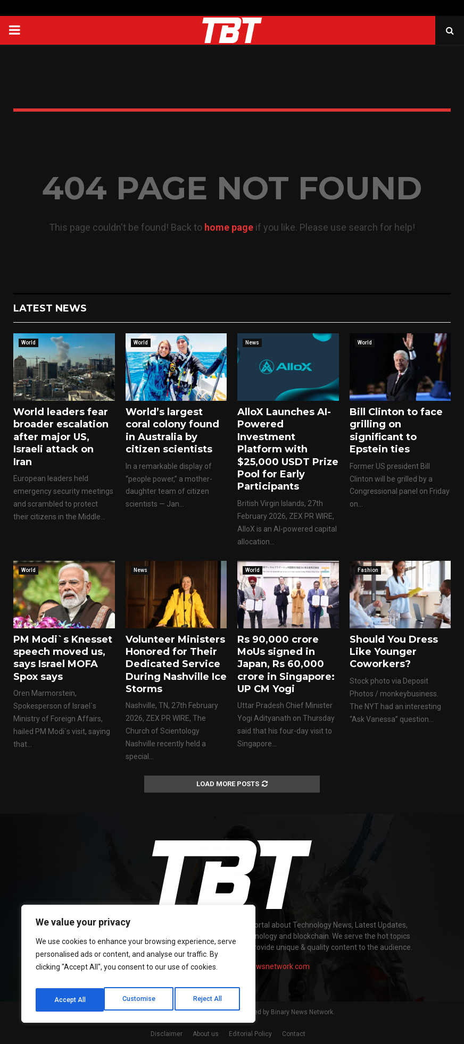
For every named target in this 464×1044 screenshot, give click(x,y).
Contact (293, 1034)
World (28, 343)
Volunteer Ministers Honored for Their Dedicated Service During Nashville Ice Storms (176, 664)
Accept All (208, 1000)
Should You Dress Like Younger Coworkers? (394, 652)
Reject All (140, 1000)
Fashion (368, 570)
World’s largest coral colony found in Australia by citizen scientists (172, 430)
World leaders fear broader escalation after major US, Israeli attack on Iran (61, 437)
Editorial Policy (250, 1034)
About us (206, 1034)
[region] (138, 967)
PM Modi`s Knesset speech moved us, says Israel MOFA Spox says (62, 658)
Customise (70, 1000)
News (252, 343)
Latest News (50, 308)
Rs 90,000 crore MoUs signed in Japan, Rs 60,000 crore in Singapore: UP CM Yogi (286, 664)
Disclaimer (167, 1034)
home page (228, 227)
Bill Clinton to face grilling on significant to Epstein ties (396, 430)
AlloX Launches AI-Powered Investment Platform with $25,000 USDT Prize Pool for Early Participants (287, 449)
